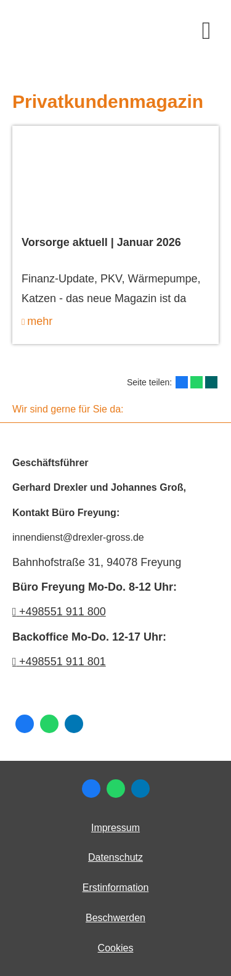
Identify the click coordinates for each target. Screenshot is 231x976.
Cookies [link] (116, 948)
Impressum (115, 827)
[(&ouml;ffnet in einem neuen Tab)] (115, 177)
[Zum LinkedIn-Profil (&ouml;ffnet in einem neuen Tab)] (74, 724)
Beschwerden (115, 917)
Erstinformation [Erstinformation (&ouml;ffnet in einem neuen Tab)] (116, 887)
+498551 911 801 (62, 661)
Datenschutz (115, 857)
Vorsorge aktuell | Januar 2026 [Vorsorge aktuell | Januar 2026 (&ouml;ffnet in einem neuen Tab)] (101, 242)
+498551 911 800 (59, 611)
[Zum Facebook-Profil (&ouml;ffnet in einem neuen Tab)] (24, 724)
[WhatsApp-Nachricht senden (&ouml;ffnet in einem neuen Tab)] (49, 724)
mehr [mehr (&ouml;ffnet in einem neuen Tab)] (39, 321)
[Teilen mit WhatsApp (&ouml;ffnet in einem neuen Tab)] (196, 382)
